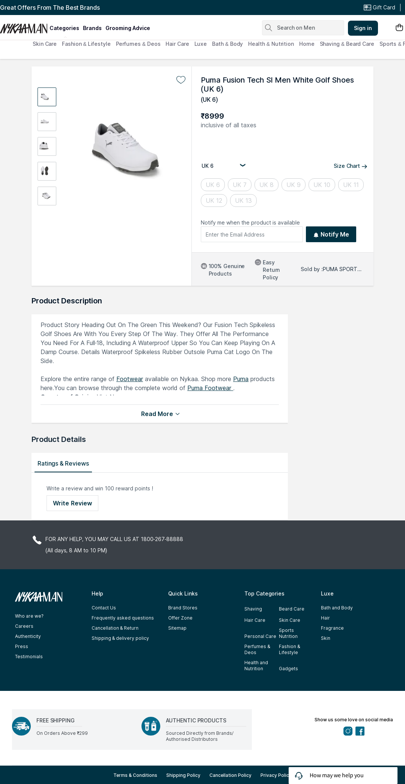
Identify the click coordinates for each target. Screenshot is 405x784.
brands (92, 28)
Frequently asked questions (123, 618)
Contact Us (104, 608)
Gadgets (288, 668)
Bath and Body (337, 608)
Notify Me (331, 234)
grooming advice (127, 28)
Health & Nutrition (271, 44)
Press (21, 646)
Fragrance (332, 628)
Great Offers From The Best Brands (50, 7)
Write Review (72, 503)
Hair (325, 618)
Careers (24, 626)
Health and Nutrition (256, 665)
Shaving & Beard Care (347, 44)
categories (64, 28)
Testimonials (29, 656)
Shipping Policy (183, 775)
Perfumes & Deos (138, 44)
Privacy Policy (276, 775)
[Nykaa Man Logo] (24, 26)
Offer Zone (180, 618)
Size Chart (350, 166)
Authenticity (28, 636)
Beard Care (291, 609)
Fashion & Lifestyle (86, 44)
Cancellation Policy (230, 775)
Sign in (363, 28)
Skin (325, 638)
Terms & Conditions (135, 775)
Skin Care (45, 44)
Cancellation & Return (115, 628)
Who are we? (29, 616)
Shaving (253, 609)
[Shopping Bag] (399, 28)
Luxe (200, 44)
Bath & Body (227, 44)
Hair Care (177, 44)
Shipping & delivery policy (120, 638)
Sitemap (177, 628)
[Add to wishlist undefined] (180, 79)
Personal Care (260, 636)
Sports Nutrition (288, 633)
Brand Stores (182, 608)
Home (307, 44)
